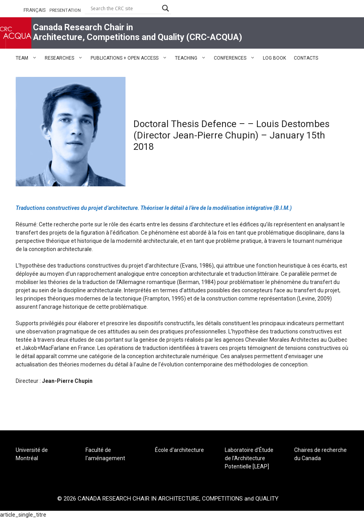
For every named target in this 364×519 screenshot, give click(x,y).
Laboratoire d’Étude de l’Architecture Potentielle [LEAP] (249, 458)
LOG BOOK (274, 58)
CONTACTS (306, 58)
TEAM (28, 58)
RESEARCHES (66, 58)
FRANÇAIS (35, 10)
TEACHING (192, 58)
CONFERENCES (236, 58)
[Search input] (124, 8)
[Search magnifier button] (165, 8)
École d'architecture (179, 450)
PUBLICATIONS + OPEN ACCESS (131, 58)
